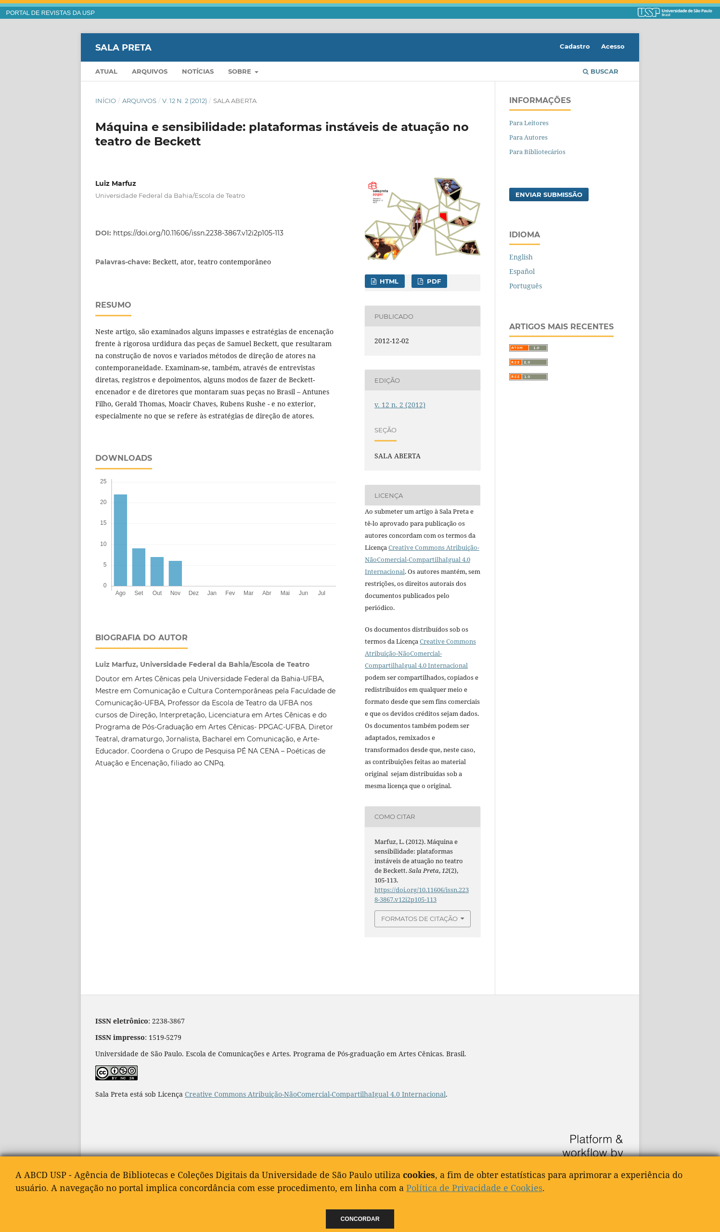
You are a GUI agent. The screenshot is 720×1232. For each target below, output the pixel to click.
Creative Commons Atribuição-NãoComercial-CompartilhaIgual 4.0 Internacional (422, 559)
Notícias (198, 71)
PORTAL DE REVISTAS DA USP (50, 13)
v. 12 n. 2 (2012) (184, 100)
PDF (433, 281)
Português (525, 285)
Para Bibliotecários (537, 151)
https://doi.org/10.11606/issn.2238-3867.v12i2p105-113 (198, 233)
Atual (106, 71)
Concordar (360, 1219)
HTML (388, 281)
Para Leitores (529, 122)
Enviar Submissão (548, 194)
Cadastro (575, 46)
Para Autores (528, 137)
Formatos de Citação (419, 918)
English (521, 256)
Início (105, 100)
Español (522, 271)
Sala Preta (123, 47)
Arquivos (149, 71)
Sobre (240, 71)
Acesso (613, 46)
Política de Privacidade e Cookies (474, 1187)
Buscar (600, 71)
